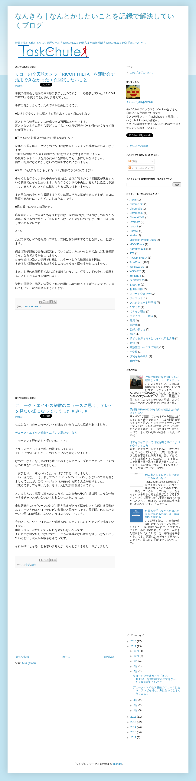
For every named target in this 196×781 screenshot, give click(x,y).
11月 (136, 650)
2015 (133, 721)
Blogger (117, 763)
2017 (133, 646)
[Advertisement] (38, 353)
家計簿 (134, 324)
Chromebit (136, 208)
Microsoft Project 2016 (143, 239)
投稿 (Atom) (29, 663)
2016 (133, 716)
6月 (135, 666)
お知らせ (135, 284)
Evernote (135, 221)
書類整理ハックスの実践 (144, 347)
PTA (132, 253)
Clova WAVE (137, 217)
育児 (132, 320)
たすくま (135, 306)
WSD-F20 (135, 271)
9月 (135, 660)
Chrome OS (137, 204)
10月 (136, 655)
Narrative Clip (138, 248)
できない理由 (137, 311)
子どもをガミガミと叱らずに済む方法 (152, 338)
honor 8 (134, 226)
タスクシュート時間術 (143, 302)
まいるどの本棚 (139, 145)
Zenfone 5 (136, 275)
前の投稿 (108, 656)
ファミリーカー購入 (141, 316)
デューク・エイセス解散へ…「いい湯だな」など (46, 432)
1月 (135, 710)
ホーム (66, 656)
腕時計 (134, 360)
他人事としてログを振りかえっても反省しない (162, 476)
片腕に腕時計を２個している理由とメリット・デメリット (162, 378)
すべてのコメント (141, 167)
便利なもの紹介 (139, 356)
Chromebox (136, 212)
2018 (133, 641)
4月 (135, 700)
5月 (135, 671)
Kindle (133, 235)
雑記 (132, 333)
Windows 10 (137, 266)
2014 (133, 727)
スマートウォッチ (140, 293)
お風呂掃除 (136, 289)
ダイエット (136, 298)
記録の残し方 (137, 329)
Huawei (134, 230)
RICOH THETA (33, 306)
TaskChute (136, 262)
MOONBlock (137, 244)
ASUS (133, 199)
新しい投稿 (22, 656)
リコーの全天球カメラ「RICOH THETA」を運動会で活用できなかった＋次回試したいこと (155, 679)
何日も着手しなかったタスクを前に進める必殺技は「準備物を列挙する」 (162, 514)
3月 (135, 705)
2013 (133, 732)
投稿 (133, 161)
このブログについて (141, 72)
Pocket (18, 85)
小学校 (134, 351)
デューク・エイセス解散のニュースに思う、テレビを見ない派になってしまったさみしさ (157, 690)
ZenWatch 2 (137, 280)
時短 (132, 342)
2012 (133, 737)
